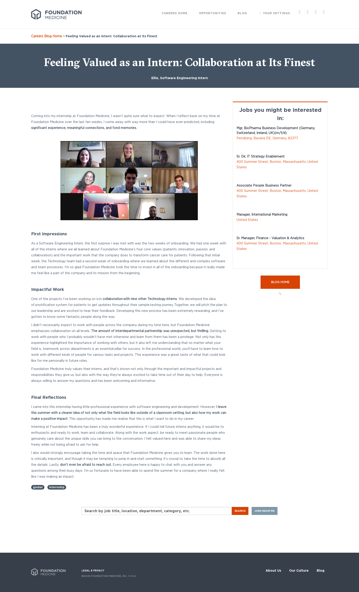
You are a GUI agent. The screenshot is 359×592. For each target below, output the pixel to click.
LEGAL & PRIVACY (93, 570)
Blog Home (280, 282)
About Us (273, 570)
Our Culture (299, 570)
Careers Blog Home (46, 36)
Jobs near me (264, 510)
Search (240, 510)
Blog (320, 570)
